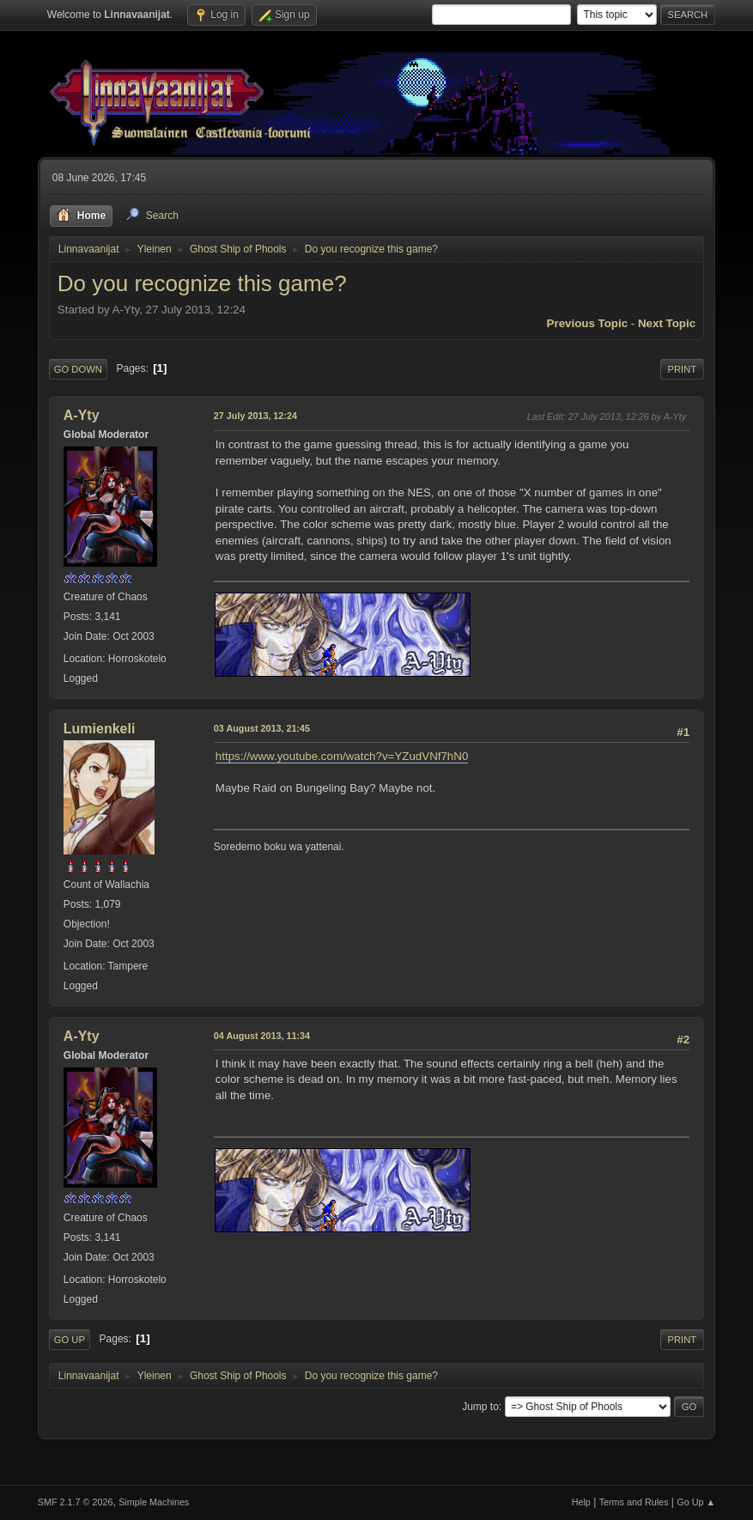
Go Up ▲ (696, 1502)
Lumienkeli (100, 728)
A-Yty (82, 415)
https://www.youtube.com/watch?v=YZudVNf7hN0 (342, 756)
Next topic (666, 323)
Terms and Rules (634, 1502)
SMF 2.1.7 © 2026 (75, 1502)
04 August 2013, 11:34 (262, 1036)
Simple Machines (153, 1502)
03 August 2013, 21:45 (262, 728)
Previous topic (588, 323)
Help (581, 1502)
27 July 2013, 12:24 (255, 415)
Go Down (78, 369)
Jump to (480, 1407)
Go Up (69, 1340)
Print (682, 369)
